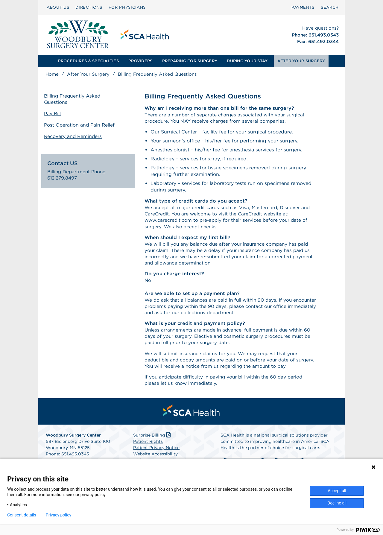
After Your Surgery (88, 74)
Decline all (336, 503)
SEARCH (330, 7)
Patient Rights (148, 449)
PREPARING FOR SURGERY (189, 61)
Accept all (337, 490)
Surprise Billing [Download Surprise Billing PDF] (152, 442)
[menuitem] (58, 7)
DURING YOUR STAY (247, 61)
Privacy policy (58, 515)
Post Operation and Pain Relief (81, 125)
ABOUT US (58, 7)
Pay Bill (54, 114)
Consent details (21, 515)
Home (52, 74)
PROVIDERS (140, 61)
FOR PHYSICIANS (127, 7)
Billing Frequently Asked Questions (74, 100)
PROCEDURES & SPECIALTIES (88, 61)
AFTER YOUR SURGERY (301, 61)
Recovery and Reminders (74, 136)
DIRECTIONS (88, 7)
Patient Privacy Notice (156, 455)
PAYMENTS (302, 7)
